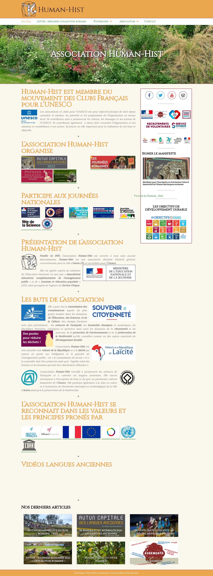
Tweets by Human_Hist (148, 195)
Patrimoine (101, 21)
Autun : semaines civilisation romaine (61, 21)
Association (127, 21)
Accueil (26, 21)
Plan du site (132, 572)
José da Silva (117, 572)
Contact (150, 21)
